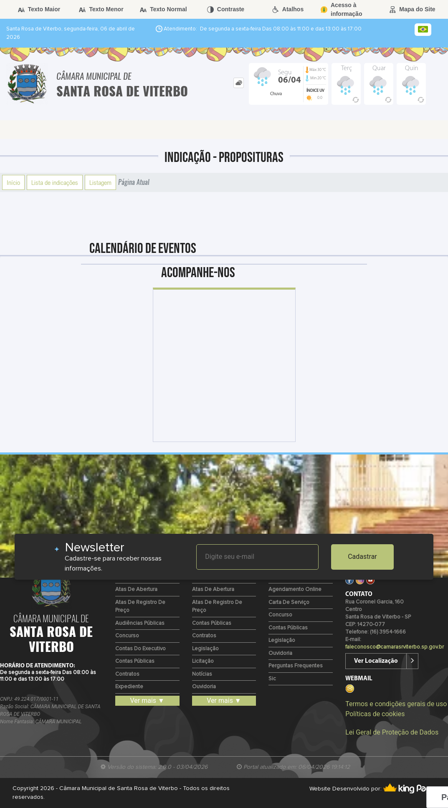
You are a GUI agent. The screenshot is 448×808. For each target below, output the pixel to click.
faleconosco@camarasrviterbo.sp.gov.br (394, 647)
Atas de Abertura (136, 589)
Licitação (203, 661)
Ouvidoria (204, 686)
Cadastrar (362, 557)
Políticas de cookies (375, 714)
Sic (272, 679)
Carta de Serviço (288, 602)
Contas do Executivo (140, 648)
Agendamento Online (294, 589)
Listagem (100, 182)
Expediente (129, 686)
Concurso (127, 636)
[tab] (238, 83)
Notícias (202, 674)
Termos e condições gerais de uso (396, 704)
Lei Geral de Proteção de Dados (391, 732)
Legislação (205, 648)
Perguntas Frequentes (295, 666)
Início (13, 182)
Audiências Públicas (140, 623)
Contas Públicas (134, 661)
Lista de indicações (54, 182)
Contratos (127, 674)
